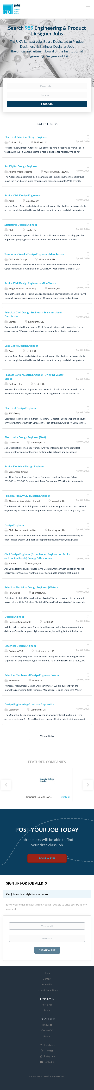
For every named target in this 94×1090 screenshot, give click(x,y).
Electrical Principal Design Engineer (26, 136)
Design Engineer (14, 525)
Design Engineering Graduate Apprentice (29, 704)
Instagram (49, 1056)
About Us (47, 984)
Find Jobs (47, 103)
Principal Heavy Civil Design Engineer (27, 495)
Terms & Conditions (47, 989)
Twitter (49, 1050)
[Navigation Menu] (88, 7)
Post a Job (47, 858)
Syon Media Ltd (58, 1076)
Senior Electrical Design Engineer (24, 466)
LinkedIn (49, 1061)
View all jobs (47, 736)
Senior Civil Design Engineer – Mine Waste (30, 283)
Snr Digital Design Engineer (20, 166)
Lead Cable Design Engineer (21, 345)
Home (47, 973)
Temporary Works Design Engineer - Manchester (34, 254)
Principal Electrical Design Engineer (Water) (31, 587)
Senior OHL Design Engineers (22, 195)
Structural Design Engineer (20, 224)
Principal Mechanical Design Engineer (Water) (32, 675)
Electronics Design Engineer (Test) (25, 437)
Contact (47, 978)
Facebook (49, 1044)
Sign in (47, 1010)
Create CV (47, 1030)
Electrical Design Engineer (20, 407)
